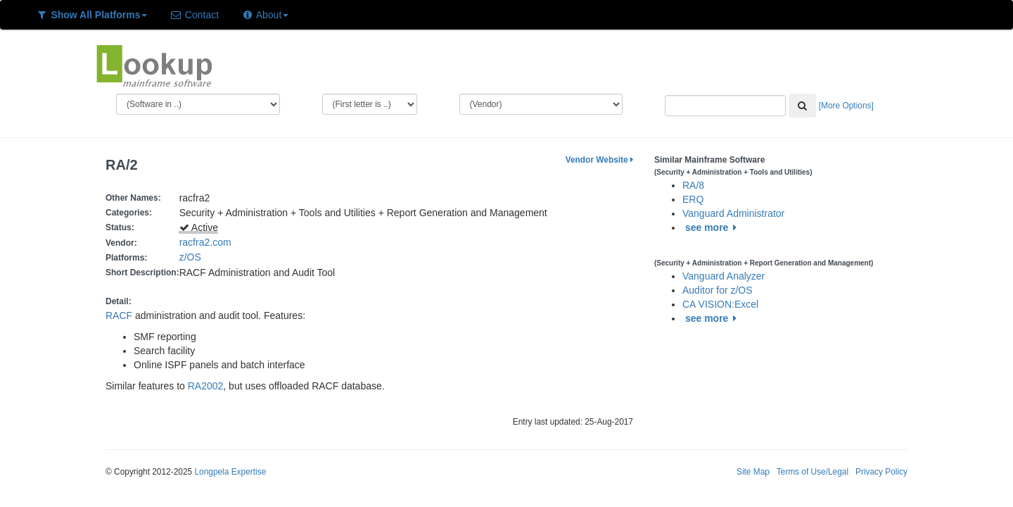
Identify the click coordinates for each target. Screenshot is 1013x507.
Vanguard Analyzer (723, 276)
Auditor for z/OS (717, 290)
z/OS (193, 257)
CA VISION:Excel (720, 304)
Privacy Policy (881, 472)
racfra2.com (205, 242)
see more (713, 227)
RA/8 (693, 185)
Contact (194, 14)
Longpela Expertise (230, 472)
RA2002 (206, 386)
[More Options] (846, 106)
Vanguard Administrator (733, 213)
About (264, 14)
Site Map (753, 472)
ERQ (692, 199)
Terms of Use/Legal (812, 472)
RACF (119, 315)
